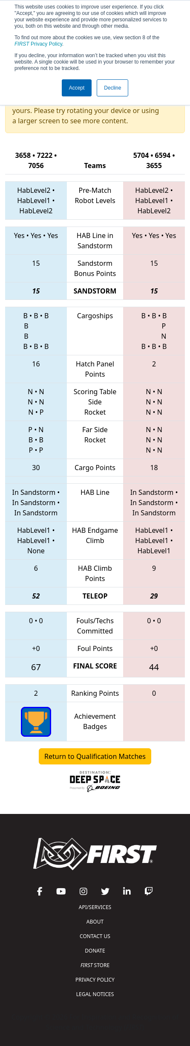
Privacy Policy (38, 44)
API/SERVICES (95, 907)
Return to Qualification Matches (95, 756)
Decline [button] (112, 88)
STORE (95, 965)
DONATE (95, 950)
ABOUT (95, 921)
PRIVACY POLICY (95, 979)
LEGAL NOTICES (95, 994)
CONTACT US (95, 936)
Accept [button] (77, 88)
